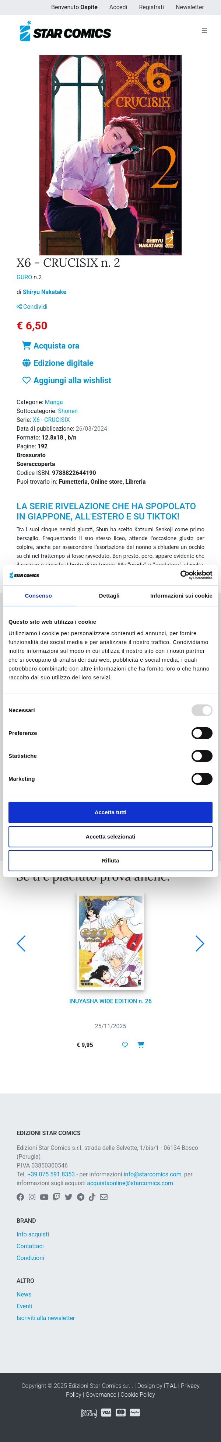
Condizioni (30, 1257)
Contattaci (30, 1246)
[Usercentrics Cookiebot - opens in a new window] (180, 575)
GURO (25, 277)
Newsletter (190, 7)
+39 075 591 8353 (51, 1174)
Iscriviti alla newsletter (46, 1318)
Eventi (24, 1306)
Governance (100, 1394)
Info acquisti (33, 1234)
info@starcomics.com (153, 1174)
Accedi (118, 7)
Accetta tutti (111, 812)
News (24, 1294)
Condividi (32, 306)
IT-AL (170, 1385)
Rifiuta (110, 860)
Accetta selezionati (110, 836)
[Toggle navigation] (204, 31)
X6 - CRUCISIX (51, 419)
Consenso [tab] (38, 595)
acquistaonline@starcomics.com (130, 1183)
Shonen (68, 410)
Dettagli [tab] (109, 595)
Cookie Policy (137, 1394)
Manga (54, 402)
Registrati (151, 7)
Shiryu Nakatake (44, 291)
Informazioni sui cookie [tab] (181, 595)
